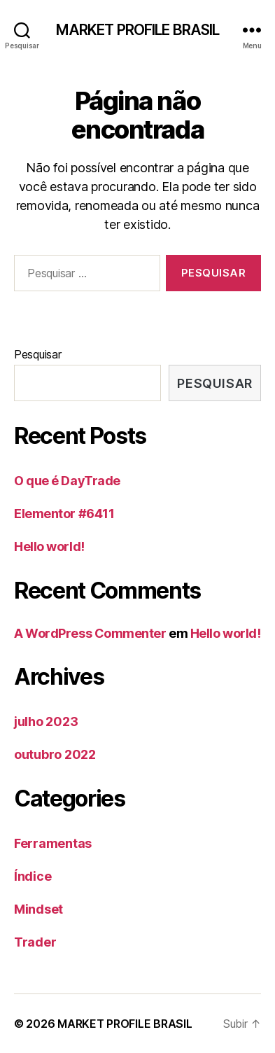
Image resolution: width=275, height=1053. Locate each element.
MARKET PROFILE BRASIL (138, 29)
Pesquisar (38, 354)
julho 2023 (46, 721)
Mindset (38, 909)
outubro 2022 (55, 754)
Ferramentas (53, 843)
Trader (35, 942)
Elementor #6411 (64, 513)
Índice (32, 876)
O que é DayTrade (67, 480)
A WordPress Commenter (90, 633)
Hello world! (49, 546)
